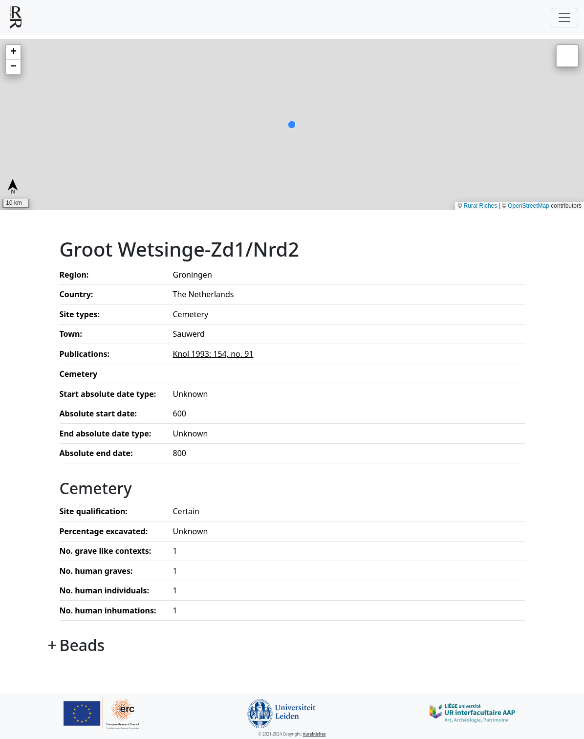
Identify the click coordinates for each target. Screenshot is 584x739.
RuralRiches (314, 734)
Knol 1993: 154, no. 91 (213, 353)
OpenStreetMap (528, 205)
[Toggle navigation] (564, 17)
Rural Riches (480, 205)
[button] (13, 52)
